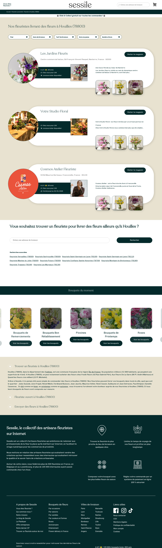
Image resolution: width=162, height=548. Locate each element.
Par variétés (53, 515)
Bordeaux (85, 521)
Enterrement (53, 528)
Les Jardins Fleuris (54, 53)
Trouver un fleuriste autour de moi (29, 531)
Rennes (84, 525)
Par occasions (54, 508)
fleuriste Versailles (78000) (22, 256)
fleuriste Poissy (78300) (50, 261)
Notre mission (21, 515)
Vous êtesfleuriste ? (7, 5)
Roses (141, 332)
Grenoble (98, 531)
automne (64, 386)
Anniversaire (53, 525)
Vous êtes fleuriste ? (24, 508)
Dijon (97, 528)
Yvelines (48, 372)
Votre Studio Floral (54, 111)
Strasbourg (99, 518)
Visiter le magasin (135, 54)
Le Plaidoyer (21, 521)
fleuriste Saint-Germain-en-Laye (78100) (79, 256)
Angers (84, 531)
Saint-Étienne (86, 528)
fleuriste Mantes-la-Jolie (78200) (24, 261)
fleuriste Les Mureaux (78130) (47, 265)
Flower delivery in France (58, 531)
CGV (115, 519)
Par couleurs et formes (58, 518)
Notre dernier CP (22, 528)
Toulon (98, 525)
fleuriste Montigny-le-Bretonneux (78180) (119, 261)
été (22, 386)
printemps (46, 386)
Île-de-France (95, 372)
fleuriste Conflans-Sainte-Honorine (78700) (81, 261)
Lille (97, 521)
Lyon (83, 512)
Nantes (98, 515)
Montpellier (85, 518)
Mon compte (118, 528)
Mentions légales (120, 522)
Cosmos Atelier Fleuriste (58, 169)
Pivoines (81, 332)
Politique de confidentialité (124, 525)
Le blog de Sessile (23, 518)
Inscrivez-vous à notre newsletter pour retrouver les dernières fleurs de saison (48, 544)
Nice (83, 515)
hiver (36, 386)
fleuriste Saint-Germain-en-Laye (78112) (116, 256)
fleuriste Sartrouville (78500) (48, 256)
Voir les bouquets (20, 343)
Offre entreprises (23, 525)
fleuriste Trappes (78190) (21, 265)
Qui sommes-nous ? (24, 512)
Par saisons (53, 512)
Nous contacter (119, 515)
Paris (83, 508)
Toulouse (99, 512)
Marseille (99, 508)
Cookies (116, 531)
